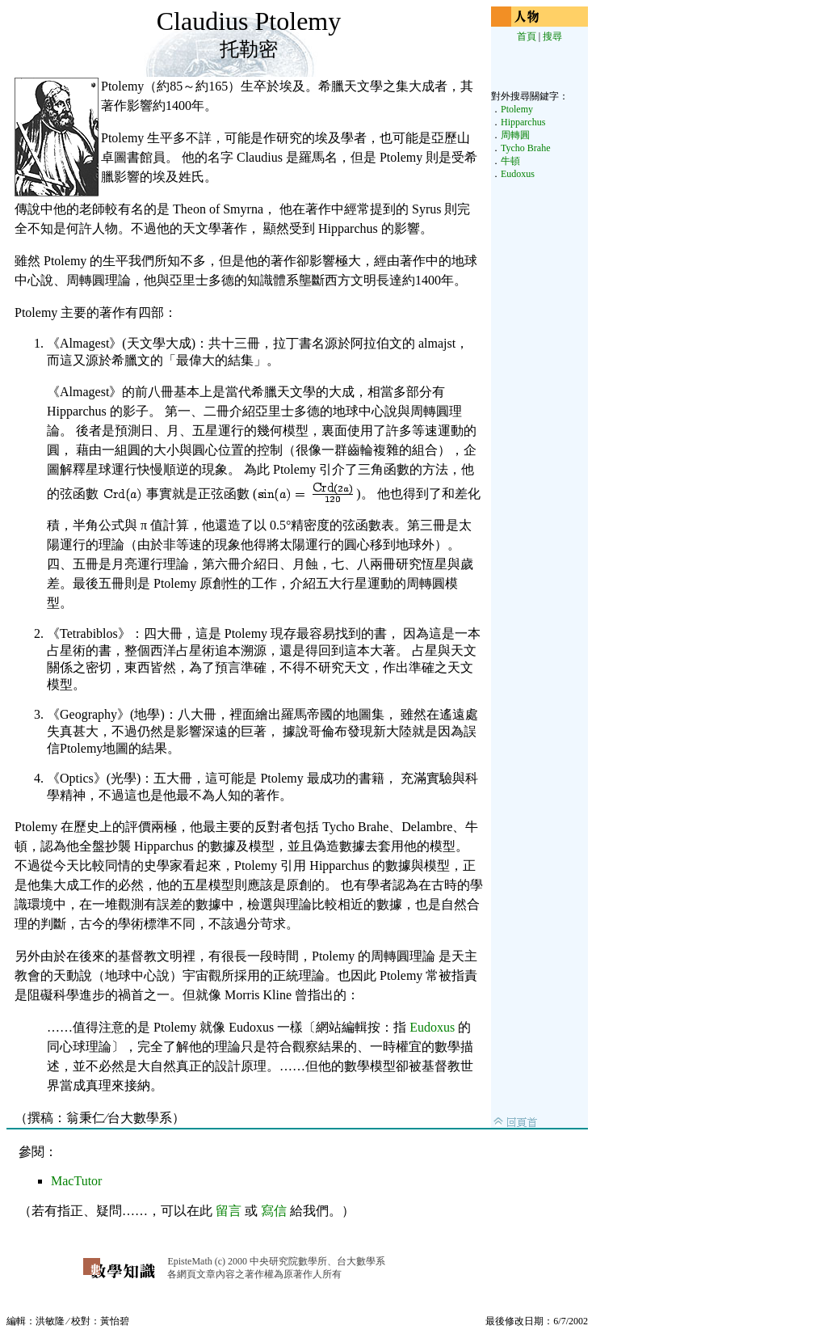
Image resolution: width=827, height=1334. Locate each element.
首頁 (526, 36)
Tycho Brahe (525, 148)
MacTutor (76, 1181)
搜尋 (552, 36)
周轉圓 (515, 135)
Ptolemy (517, 109)
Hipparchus (523, 122)
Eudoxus (432, 1027)
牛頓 (510, 161)
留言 (228, 1211)
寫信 (274, 1211)
